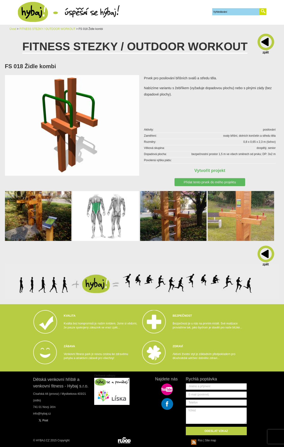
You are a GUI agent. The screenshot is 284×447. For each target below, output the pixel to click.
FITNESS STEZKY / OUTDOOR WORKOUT (47, 29)
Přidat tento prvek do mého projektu (210, 182)
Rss (197, 440)
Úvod (13, 29)
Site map (210, 440)
